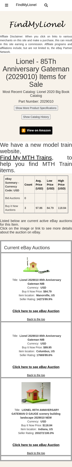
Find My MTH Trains (26, 157)
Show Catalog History (36, 116)
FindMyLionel (26, 5)
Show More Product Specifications (36, 108)
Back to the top (36, 319)
